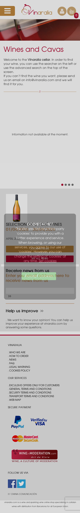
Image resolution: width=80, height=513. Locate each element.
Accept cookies (39, 276)
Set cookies (48, 261)
